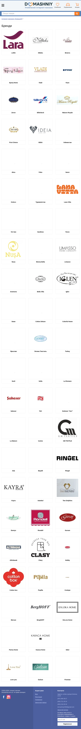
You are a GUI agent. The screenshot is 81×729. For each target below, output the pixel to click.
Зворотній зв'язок (62, 710)
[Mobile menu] (3, 5)
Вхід (36, 694)
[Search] (76, 13)
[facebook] (4, 697)
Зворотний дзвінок (40, 702)
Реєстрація (38, 697)
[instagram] (9, 697)
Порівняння (38, 699)
